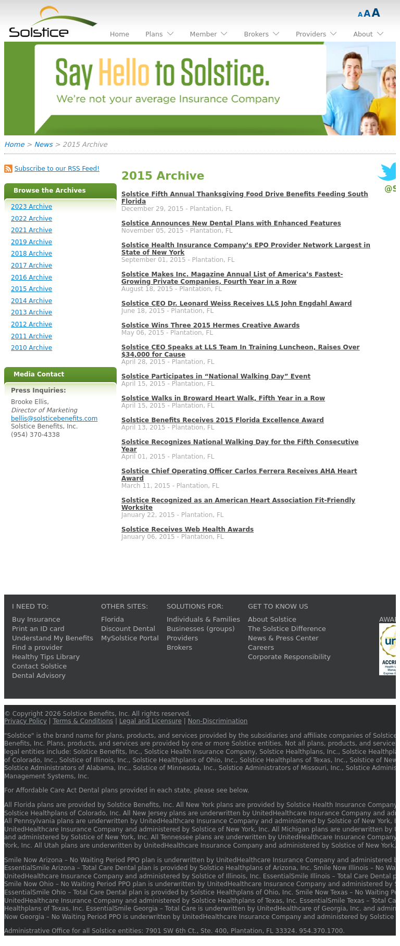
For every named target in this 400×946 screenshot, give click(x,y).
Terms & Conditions (83, 721)
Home (14, 144)
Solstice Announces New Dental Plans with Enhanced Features (231, 223)
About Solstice (272, 619)
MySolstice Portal (130, 638)
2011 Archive (31, 336)
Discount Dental (128, 629)
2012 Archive (31, 324)
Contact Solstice (39, 666)
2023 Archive (31, 206)
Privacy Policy (25, 721)
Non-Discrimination (218, 721)
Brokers (179, 647)
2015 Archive (31, 289)
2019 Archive (31, 242)
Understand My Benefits (52, 638)
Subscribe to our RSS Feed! (57, 168)
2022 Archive (31, 218)
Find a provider (37, 647)
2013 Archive (31, 312)
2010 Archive (31, 347)
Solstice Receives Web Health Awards (187, 529)
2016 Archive (31, 277)
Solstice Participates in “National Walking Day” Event (215, 376)
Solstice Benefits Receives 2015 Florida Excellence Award (222, 420)
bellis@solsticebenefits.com (54, 418)
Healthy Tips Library (46, 657)
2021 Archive (31, 230)
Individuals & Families (203, 619)
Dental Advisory (39, 675)
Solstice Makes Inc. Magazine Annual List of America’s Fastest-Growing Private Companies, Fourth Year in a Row (232, 278)
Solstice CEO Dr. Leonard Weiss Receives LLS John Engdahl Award (236, 303)
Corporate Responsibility (289, 657)
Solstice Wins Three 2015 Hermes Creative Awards (210, 325)
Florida (112, 619)
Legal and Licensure (150, 721)
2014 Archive (31, 301)
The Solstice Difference (287, 629)
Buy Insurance (36, 619)
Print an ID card (38, 629)
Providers (182, 638)
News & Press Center (283, 638)
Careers (261, 647)
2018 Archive (31, 253)
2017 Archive (31, 265)
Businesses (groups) (201, 629)
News (43, 144)
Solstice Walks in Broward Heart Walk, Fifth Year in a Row (223, 398)
